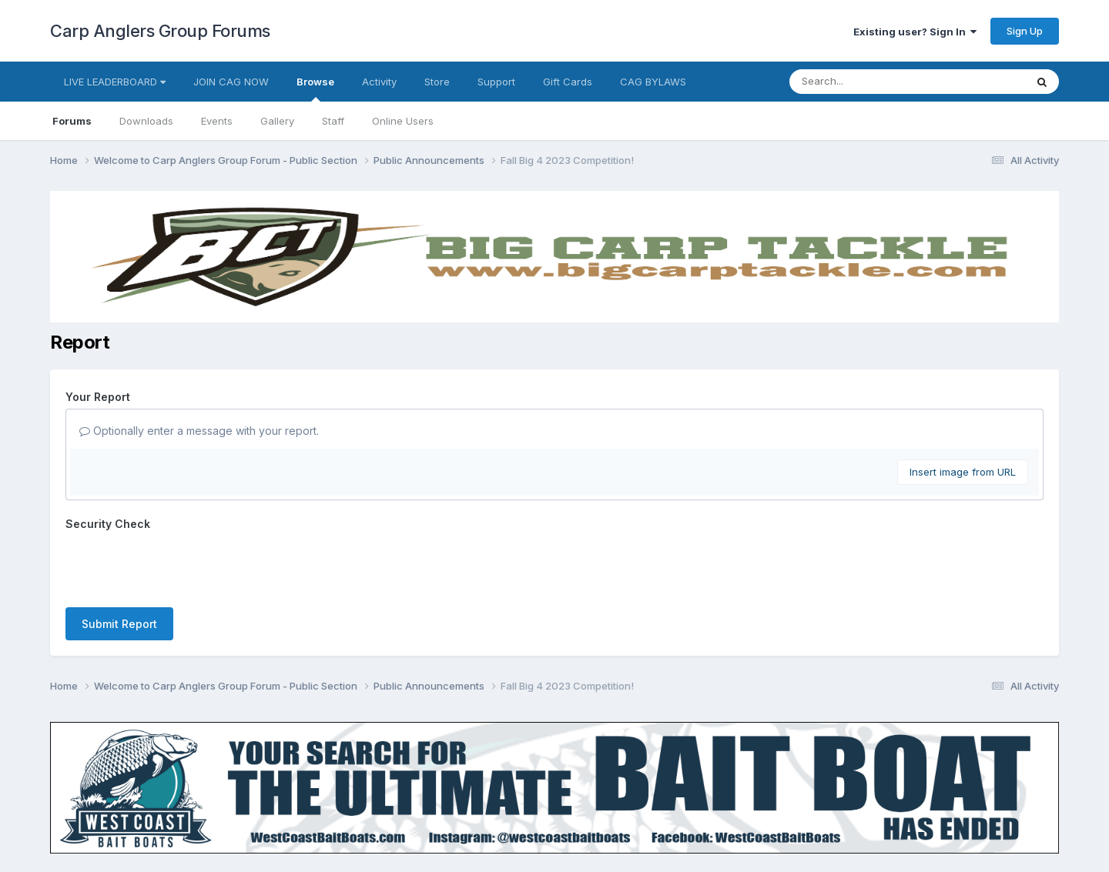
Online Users (403, 121)
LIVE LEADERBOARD (115, 81)
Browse (315, 88)
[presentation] (182, 566)
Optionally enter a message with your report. (199, 430)
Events (217, 121)
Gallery (277, 121)
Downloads (146, 121)
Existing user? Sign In (915, 31)
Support (496, 81)
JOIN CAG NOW (231, 81)
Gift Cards (567, 81)
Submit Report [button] (119, 623)
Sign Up (1025, 31)
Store (437, 81)
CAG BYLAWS (653, 81)
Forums (72, 121)
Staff (333, 121)
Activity (379, 81)
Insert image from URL (963, 472)
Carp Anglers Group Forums (160, 31)
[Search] (865, 81)
